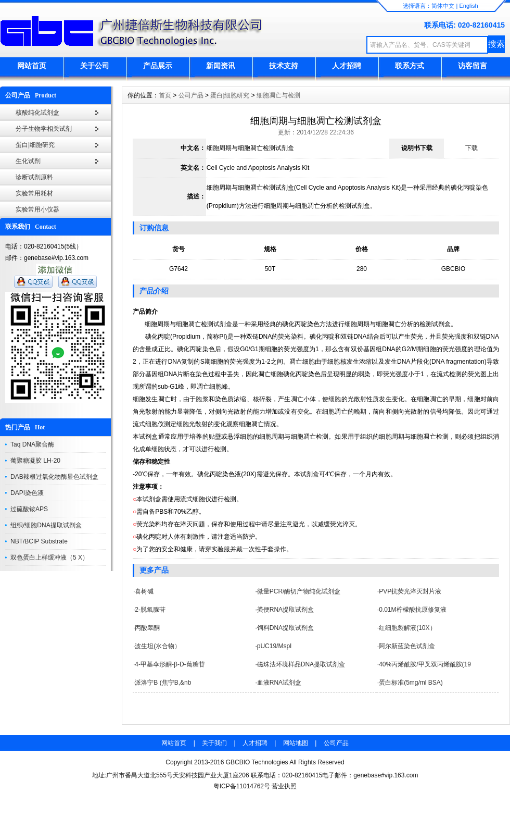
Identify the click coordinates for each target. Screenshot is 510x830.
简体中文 (442, 6)
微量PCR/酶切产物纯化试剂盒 (299, 591)
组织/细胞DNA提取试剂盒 (46, 525)
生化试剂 (28, 161)
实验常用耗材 (34, 193)
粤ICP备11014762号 (241, 786)
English (468, 6)
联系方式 (409, 65)
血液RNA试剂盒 (279, 682)
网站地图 (295, 743)
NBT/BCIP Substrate (39, 541)
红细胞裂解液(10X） (407, 627)
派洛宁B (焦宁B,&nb (163, 682)
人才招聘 (346, 65)
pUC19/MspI (274, 646)
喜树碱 (144, 591)
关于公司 (94, 65)
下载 (471, 148)
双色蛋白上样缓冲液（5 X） (49, 557)
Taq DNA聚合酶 (32, 444)
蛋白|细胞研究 (35, 144)
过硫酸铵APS (29, 509)
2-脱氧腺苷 (150, 609)
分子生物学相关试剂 (44, 128)
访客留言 (472, 65)
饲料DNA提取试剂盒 (285, 627)
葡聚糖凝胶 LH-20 (35, 460)
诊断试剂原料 (34, 177)
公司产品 (190, 95)
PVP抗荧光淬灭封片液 (410, 591)
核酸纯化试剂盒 (37, 112)
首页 (165, 95)
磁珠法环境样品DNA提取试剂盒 (301, 664)
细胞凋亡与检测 (278, 95)
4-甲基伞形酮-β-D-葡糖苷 (170, 664)
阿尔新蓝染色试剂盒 (407, 646)
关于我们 (214, 743)
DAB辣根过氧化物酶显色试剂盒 (54, 476)
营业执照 (284, 786)
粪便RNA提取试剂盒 (285, 609)
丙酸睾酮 (147, 627)
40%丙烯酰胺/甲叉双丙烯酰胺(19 (425, 664)
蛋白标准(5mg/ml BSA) (411, 682)
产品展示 (157, 65)
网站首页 (31, 65)
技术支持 (283, 65)
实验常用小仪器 (37, 209)
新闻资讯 (220, 65)
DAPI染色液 (27, 493)
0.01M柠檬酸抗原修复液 (412, 609)
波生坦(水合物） (158, 646)
